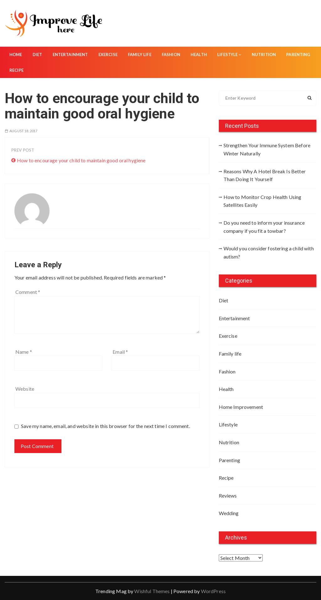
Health (199, 54)
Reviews (228, 495)
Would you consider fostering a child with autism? (269, 252)
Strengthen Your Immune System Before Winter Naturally (267, 149)
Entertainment (70, 54)
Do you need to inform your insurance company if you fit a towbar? (264, 227)
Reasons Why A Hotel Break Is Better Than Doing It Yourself (265, 175)
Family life (139, 54)
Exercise (108, 54)
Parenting (298, 54)
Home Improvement (241, 407)
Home (15, 54)
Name (23, 352)
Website (24, 389)
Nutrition (264, 54)
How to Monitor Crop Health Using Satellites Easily (263, 201)
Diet (37, 54)
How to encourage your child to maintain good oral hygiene (81, 160)
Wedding (229, 513)
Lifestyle (229, 54)
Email (120, 352)
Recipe (16, 70)
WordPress (213, 591)
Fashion (171, 54)
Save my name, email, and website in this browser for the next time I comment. (105, 426)
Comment (27, 292)
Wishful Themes (152, 591)
